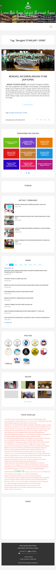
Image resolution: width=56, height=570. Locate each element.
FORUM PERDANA (8, 471)
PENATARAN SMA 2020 (43, 466)
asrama (17, 419)
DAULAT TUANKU (24, 451)
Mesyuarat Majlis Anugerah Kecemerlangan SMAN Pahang (19, 487)
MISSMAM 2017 (47, 434)
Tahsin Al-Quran (22, 459)
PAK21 (6, 474)
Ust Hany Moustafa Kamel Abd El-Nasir (36, 459)
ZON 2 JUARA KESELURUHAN (43, 453)
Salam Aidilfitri (31, 446)
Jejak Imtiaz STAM (23, 438)
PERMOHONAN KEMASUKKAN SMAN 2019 (36, 447)
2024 (11, 265)
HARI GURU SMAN (8, 457)
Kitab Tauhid (7, 427)
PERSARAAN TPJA (34, 463)
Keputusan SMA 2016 (9, 421)
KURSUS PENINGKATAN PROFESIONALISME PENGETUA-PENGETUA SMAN (32, 241)
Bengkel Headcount (33, 438)
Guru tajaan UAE (8, 483)
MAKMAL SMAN (42, 419)
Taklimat (6, 428)
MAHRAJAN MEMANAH (38, 468)
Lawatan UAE (32, 451)
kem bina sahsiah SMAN (35, 483)
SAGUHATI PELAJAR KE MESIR (11, 479)
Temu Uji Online (25, 476)
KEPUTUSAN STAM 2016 (22, 423)
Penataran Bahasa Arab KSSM (29, 466)
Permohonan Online (9, 465)
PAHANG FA (7, 455)
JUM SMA (35, 419)
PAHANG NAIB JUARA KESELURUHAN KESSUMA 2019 (17, 463)
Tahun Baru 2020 (44, 465)
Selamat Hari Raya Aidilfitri (11, 459)
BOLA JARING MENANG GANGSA (20, 461)
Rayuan (21, 419)
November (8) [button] (8, 268)
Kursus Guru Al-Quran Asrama (12, 453)
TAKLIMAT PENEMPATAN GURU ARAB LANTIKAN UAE (18, 304)
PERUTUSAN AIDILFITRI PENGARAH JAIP (34, 432)
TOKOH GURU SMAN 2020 (31, 474)
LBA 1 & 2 (15, 444)
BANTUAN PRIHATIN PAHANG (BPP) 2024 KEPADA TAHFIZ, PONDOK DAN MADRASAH (27, 317)
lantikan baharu (38, 487)
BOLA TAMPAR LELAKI (20, 447)
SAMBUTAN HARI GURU (32, 428)
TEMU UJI (9, 419)
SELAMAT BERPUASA (20, 430)
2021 (16, 265)
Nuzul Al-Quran (29, 430)
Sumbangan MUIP (46, 455)
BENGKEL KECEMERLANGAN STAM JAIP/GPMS (28, 78)
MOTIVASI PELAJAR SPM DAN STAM (28, 479)
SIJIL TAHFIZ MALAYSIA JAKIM (11, 438)
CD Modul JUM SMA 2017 (21, 421)
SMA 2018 (16, 451)
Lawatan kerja (41, 428)
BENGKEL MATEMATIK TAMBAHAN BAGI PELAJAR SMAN (18, 298)
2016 (40, 265)
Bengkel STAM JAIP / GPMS (18, 113)
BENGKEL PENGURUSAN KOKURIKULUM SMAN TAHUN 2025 (30, 204)
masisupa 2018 (21, 444)
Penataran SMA (33, 423)
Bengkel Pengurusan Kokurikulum (13, 489)
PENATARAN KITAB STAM (45, 421)
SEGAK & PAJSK (26, 427)
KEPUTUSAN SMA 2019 (33, 465)
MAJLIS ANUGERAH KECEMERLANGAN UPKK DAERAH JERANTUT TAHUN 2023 (24, 311)
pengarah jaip (19, 442)
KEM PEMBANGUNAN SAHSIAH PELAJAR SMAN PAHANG (18, 291)
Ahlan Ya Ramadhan (9, 446)
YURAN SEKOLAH (46, 471)
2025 (6, 265)
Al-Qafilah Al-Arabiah (46, 425)
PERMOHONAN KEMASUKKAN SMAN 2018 (14, 434)
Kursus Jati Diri (19, 428)
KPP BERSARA (35, 477)
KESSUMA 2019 (8, 461)
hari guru (48, 428)
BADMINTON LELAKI (9, 447)
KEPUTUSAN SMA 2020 (9, 477)
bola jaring (47, 438)
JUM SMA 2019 (23, 453)
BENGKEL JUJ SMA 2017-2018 (22, 440)
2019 (25, 265)
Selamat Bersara (15, 455)
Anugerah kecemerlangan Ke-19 (16, 474)
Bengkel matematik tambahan (20, 483)
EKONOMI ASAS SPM (9, 430)
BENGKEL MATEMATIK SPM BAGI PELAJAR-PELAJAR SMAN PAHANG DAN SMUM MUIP (26, 285)
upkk (47, 481)
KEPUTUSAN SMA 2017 (9, 442)
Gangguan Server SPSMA (21, 465)
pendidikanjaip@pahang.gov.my (28, 553)
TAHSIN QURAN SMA (30, 434)
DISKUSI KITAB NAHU (44, 477)
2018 (30, 265)
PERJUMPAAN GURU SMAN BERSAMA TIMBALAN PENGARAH (19, 425)
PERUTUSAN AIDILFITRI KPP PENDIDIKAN (14, 432)
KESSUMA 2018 (39, 446)
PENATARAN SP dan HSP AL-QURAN (13, 466)
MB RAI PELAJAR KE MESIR (35, 455)
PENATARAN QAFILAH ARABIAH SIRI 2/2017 (40, 427)
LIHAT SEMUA (28, 402)
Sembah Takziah (37, 457)
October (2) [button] (8, 322)
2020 (20, 265)
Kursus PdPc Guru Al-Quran (26, 468)
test (5, 419)
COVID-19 (19, 471)
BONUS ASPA (7, 468)
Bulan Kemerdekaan (9, 449)
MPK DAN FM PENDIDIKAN (36, 440)
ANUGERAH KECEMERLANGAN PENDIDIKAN (15, 436)
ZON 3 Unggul (29, 444)
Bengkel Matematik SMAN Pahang (12, 485)
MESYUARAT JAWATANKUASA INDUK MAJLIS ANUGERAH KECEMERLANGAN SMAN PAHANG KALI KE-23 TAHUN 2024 (25, 271)
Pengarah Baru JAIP (9, 451)
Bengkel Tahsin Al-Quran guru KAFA (31, 485)
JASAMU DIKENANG (36, 436)
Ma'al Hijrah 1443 (8, 481)
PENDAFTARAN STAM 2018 (34, 442)
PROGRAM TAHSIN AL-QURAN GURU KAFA (15, 278)
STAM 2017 (41, 438)
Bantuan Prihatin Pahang (39, 481)
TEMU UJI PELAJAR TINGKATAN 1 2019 (35, 449)
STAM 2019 (42, 463)
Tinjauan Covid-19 (29, 471)
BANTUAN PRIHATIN (42, 479)
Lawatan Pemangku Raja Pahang (12, 476)
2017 (35, 265)
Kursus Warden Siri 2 (16, 427)
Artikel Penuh (28, 104)
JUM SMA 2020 (14, 468)
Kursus (13, 419)
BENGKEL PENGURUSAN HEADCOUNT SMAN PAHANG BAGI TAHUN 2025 (32, 217)
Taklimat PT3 (12, 428)
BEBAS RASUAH (45, 442)
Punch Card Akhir (23, 455)
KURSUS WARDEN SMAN (10, 423)
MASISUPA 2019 (31, 453)
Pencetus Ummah (28, 419)
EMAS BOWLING (33, 461)
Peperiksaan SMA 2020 (35, 476)
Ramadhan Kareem (18, 457)
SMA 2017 (25, 442)
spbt (25, 428)
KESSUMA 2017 (39, 434)
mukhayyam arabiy (40, 451)
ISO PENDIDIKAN (8, 444)
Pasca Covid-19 (38, 471)
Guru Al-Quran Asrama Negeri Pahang (23, 481)
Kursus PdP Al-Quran (33, 421)
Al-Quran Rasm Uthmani (39, 444)
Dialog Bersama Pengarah (21, 446)
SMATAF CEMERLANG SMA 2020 (24, 477)
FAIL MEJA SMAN (11, 440)
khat (5, 440)
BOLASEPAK (46, 446)
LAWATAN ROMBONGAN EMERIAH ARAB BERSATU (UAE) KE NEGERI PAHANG (32, 229)
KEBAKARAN (37, 425)
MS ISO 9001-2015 (28, 457)
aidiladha (28, 436)
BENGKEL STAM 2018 (20, 449)
